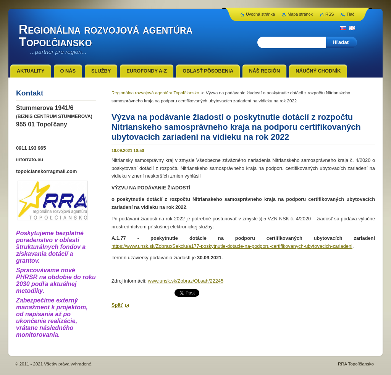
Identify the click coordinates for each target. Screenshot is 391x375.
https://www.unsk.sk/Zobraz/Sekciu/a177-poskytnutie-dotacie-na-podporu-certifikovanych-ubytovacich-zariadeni (231, 246)
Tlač (350, 14)
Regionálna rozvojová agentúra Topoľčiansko (155, 93)
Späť (117, 305)
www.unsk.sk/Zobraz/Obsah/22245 (185, 281)
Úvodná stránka (260, 14)
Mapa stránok (300, 14)
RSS (329, 14)
